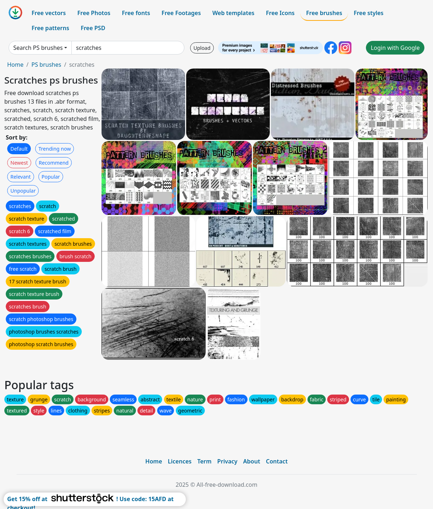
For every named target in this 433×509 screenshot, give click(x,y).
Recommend (54, 162)
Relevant (20, 176)
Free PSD (93, 28)
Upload (201, 47)
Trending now (54, 148)
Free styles (368, 13)
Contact (277, 461)
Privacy (227, 461)
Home (15, 65)
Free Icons (280, 13)
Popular (51, 176)
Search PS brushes (38, 48)
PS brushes (46, 65)
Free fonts (136, 13)
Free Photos (93, 13)
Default (19, 148)
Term (204, 461)
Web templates (233, 13)
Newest (19, 162)
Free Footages (181, 13)
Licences (180, 461)
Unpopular (23, 190)
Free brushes (324, 13)
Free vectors (49, 13)
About (251, 461)
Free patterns (50, 28)
